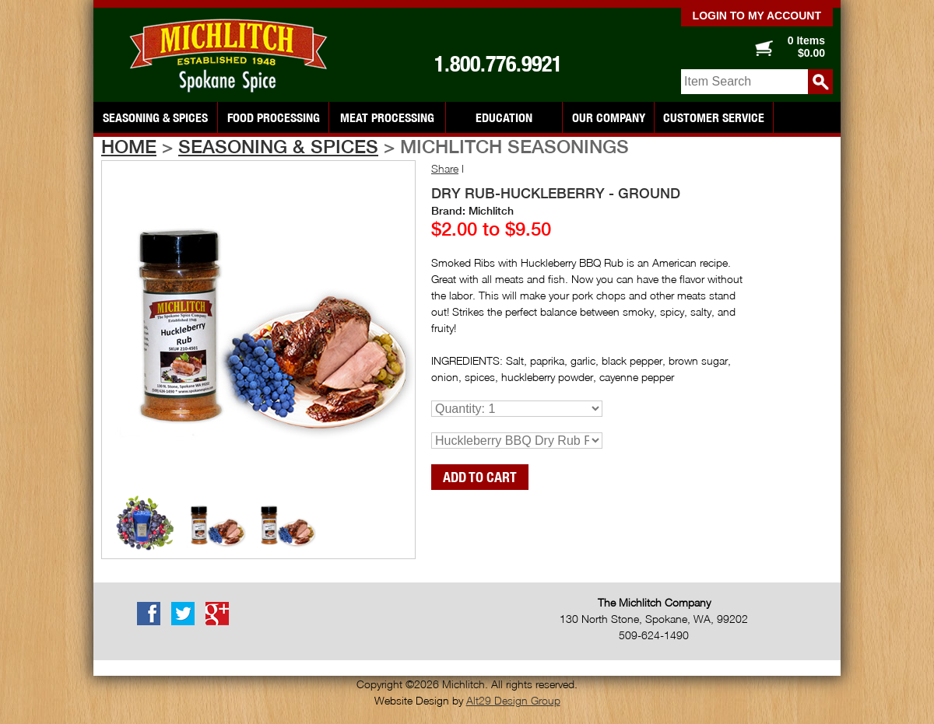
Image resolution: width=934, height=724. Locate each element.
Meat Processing (387, 117)
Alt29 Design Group (513, 700)
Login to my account (757, 15)
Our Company (608, 117)
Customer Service (713, 117)
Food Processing (273, 117)
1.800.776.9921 (498, 64)
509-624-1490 (654, 635)
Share (444, 168)
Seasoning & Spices (155, 117)
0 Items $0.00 (806, 46)
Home (128, 146)
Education (504, 117)
